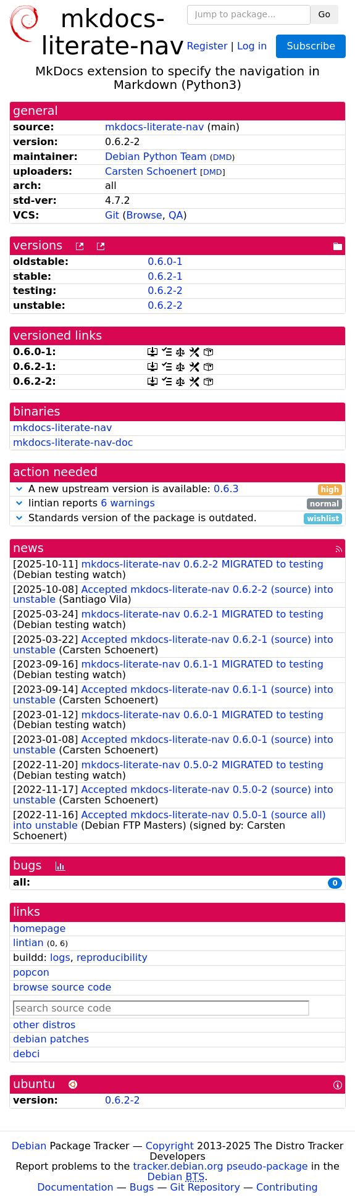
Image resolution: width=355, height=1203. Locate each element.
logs (60, 957)
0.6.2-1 (165, 276)
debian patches (51, 1039)
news (28, 548)
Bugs (142, 1187)
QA (176, 215)
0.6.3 (226, 489)
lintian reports (177, 503)
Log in (252, 45)
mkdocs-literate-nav (154, 127)
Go (324, 14)
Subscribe (310, 46)
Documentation (75, 1187)
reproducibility (112, 957)
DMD (222, 157)
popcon (31, 972)
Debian (29, 1146)
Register (207, 45)
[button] (19, 489)
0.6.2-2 (165, 290)
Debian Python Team (156, 156)
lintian (28, 943)
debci (26, 1054)
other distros (44, 1025)
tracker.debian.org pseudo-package (220, 1166)
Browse (144, 215)
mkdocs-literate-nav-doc (73, 442)
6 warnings (128, 503)
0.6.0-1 (165, 261)
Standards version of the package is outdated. (177, 518)
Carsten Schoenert (151, 171)
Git (112, 215)
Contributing (287, 1187)
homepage (39, 928)
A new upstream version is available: (177, 489)
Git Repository (205, 1187)
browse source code (62, 987)
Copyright (170, 1146)
